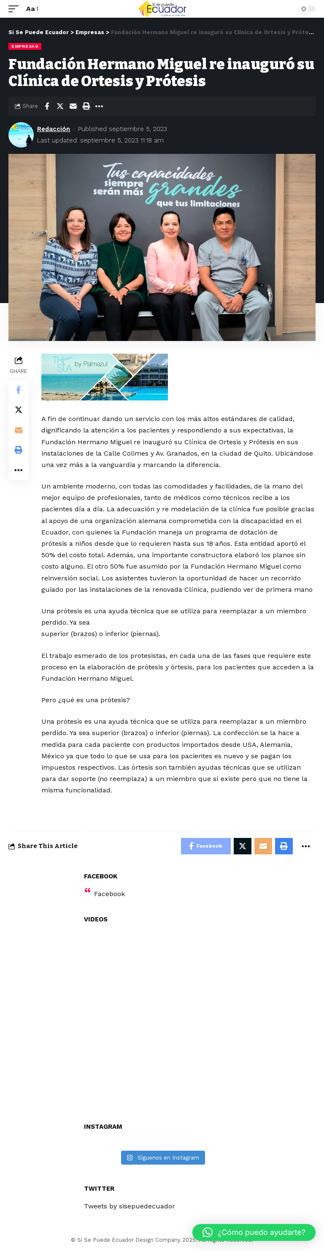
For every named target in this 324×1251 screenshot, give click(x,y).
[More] (99, 106)
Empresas (24, 46)
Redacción (53, 129)
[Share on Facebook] (47, 106)
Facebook (109, 894)
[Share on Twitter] (60, 106)
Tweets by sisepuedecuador (129, 1207)
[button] (254, 1232)
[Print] (86, 106)
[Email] (73, 106)
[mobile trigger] (15, 8)
